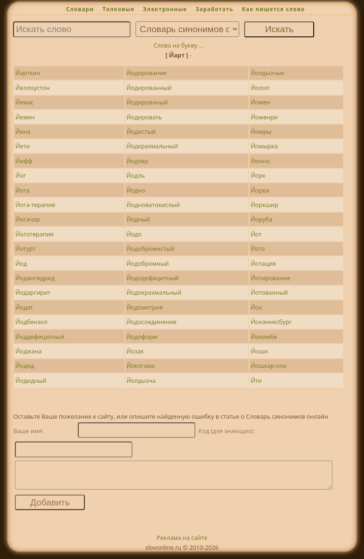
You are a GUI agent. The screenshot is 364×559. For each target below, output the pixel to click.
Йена (22, 131)
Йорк (258, 175)
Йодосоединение (151, 321)
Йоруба (261, 219)
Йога (22, 190)
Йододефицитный (152, 278)
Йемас (24, 102)
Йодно (135, 190)
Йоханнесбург (271, 321)
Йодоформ (142, 336)
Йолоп (260, 87)
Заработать (214, 9)
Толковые (119, 9)
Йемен (25, 117)
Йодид (24, 365)
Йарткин (28, 73)
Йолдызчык (267, 73)
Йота (258, 248)
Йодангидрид (35, 278)
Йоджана (28, 351)
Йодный (138, 219)
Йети (22, 146)
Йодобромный (147, 263)
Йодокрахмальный (153, 292)
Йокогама (140, 365)
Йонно (260, 161)
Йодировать (144, 117)
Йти (256, 380)
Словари (80, 9)
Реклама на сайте (182, 543)
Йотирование (270, 278)
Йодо (133, 234)
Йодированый (147, 102)
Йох (256, 307)
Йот (256, 234)
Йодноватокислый (153, 204)
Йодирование (146, 73)
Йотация (263, 263)
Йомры (261, 131)
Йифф (23, 161)
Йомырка (264, 146)
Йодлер (137, 161)
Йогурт (25, 248)
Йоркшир (264, 204)
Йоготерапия (34, 234)
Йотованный (269, 292)
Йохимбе (264, 336)
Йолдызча (141, 380)
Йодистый (141, 131)
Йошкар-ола (269, 365)
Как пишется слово (273, 9)
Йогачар (27, 219)
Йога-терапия (35, 204)
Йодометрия (144, 307)
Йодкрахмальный (152, 146)
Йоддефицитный (39, 336)
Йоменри (264, 117)
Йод (21, 263)
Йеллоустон (32, 87)
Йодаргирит (32, 292)
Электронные (165, 9)
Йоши (259, 351)
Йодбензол (31, 321)
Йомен (260, 102)
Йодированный (149, 87)
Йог (20, 175)
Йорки (260, 190)
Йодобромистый (150, 248)
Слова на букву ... (178, 45)
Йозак (135, 351)
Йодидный (30, 380)
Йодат (24, 307)
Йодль (135, 175)
